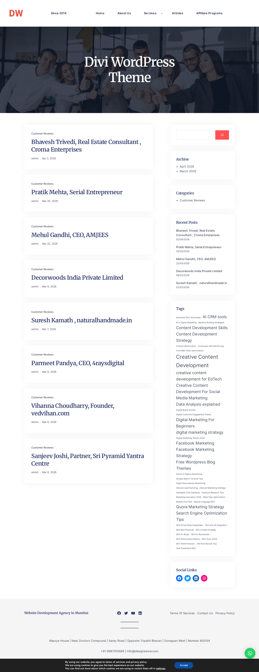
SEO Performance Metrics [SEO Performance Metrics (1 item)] (188, 539)
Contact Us (205, 613)
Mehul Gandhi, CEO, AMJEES (69, 235)
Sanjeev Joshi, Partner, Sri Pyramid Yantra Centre (87, 459)
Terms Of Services (182, 613)
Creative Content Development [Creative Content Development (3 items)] (197, 361)
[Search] (222, 135)
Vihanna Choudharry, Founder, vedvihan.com (72, 409)
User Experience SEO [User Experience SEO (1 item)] (186, 548)
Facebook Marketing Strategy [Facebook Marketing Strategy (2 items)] (195, 452)
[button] (250, 653)
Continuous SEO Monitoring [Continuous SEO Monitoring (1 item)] (211, 346)
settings (160, 668)
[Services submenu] (162, 13)
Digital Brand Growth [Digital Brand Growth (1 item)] (186, 410)
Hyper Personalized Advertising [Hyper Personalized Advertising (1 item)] (190, 483)
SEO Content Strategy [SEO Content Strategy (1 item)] (206, 530)
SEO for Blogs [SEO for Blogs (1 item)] (182, 534)
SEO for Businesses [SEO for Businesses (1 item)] (200, 534)
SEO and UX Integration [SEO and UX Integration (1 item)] (216, 525)
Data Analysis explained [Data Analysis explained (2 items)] (198, 404)
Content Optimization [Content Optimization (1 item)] (186, 346)
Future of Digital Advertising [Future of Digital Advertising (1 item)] (189, 474)
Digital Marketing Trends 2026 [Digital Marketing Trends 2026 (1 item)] (190, 438)
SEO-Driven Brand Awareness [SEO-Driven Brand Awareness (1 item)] (189, 525)
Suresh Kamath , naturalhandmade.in (81, 320)
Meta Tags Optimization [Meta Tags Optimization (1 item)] (214, 497)
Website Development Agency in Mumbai (56, 613)
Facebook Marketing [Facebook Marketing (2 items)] (195, 443)
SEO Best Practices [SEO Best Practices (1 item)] (185, 530)
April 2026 (187, 166)
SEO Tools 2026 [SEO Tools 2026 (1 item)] (209, 539)
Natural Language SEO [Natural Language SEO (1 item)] (204, 502)
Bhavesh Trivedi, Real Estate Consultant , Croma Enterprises (86, 145)
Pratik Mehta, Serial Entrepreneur (76, 192)
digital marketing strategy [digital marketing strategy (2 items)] (199, 432)
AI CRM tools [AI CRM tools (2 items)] (215, 316)
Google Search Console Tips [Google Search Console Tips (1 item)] (189, 479)
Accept (184, 665)
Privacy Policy (225, 613)
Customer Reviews (42, 133)
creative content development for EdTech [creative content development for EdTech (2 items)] (199, 375)
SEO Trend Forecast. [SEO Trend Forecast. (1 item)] (185, 544)
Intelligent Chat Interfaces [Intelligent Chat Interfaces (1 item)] (188, 492)
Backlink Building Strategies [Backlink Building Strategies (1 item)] (211, 322)
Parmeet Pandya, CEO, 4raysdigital (77, 363)
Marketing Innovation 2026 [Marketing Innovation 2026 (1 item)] (188, 497)
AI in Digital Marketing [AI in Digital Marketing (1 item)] (186, 322)
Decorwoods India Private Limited (77, 277)
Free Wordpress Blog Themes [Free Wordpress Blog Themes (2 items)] (195, 465)
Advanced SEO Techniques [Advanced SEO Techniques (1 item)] (188, 317)
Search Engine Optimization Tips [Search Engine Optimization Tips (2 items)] (201, 516)
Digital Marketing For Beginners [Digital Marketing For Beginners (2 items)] (195, 422)
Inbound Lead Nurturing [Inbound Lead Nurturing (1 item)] (187, 488)
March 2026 (188, 171)
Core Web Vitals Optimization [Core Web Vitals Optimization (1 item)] (189, 350)
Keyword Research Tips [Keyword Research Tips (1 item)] (213, 492)
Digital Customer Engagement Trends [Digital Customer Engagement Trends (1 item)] (193, 414)
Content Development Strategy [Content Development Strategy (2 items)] (196, 337)
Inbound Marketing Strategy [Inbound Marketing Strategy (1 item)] (213, 488)
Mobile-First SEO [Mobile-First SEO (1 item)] (184, 502)
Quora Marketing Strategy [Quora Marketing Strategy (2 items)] (200, 506)
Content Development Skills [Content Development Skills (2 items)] (202, 327)
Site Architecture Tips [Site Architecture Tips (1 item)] (207, 544)
